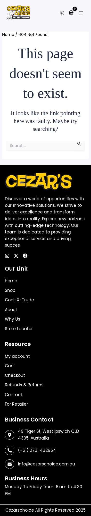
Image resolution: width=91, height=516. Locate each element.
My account (17, 356)
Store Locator (19, 329)
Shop (10, 290)
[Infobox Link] (45, 450)
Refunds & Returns (24, 385)
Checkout (15, 375)
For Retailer (16, 404)
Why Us (12, 319)
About (11, 310)
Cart (9, 366)
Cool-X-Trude (19, 300)
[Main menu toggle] (81, 13)
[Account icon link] (62, 13)
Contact (13, 395)
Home (11, 281)
